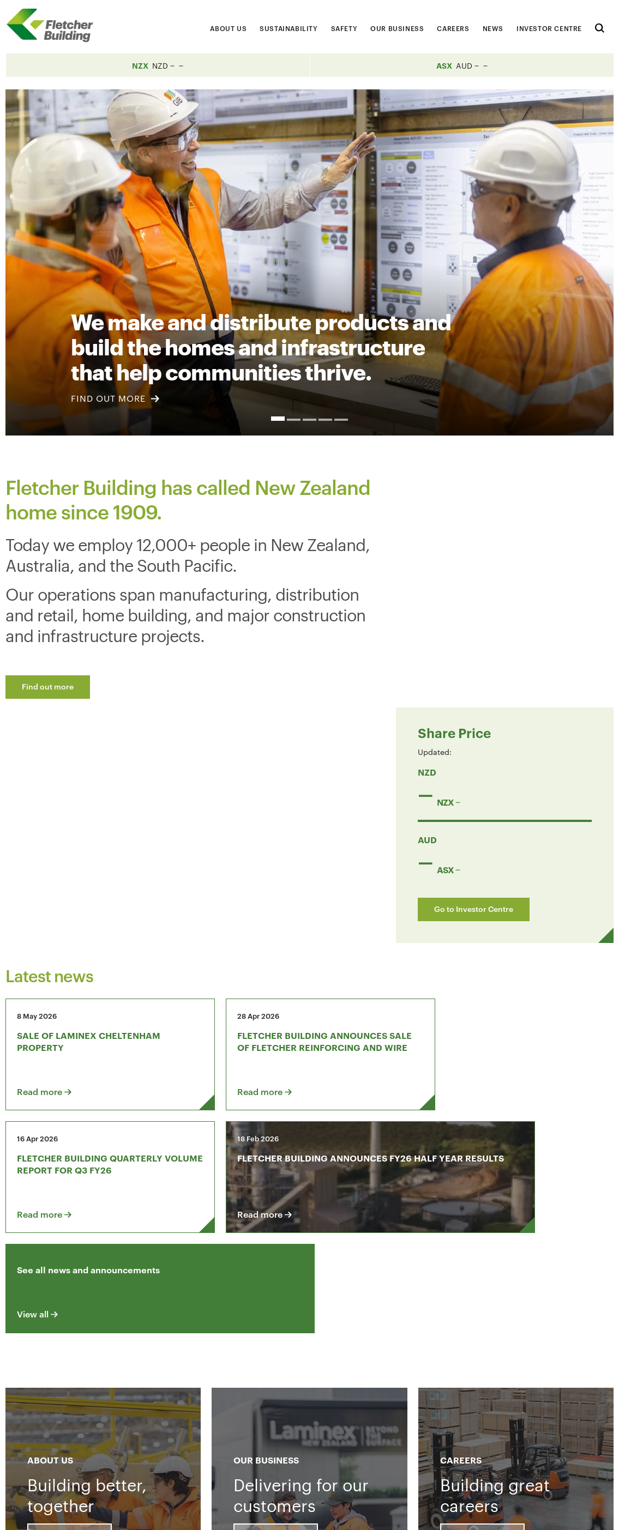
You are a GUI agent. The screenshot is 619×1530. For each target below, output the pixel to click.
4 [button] (325, 420)
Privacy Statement (488, 1512)
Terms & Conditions (404, 1512)
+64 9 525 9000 (87, 1462)
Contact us (85, 1384)
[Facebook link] (446, 1384)
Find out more (48, 686)
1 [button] (278, 418)
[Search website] (599, 26)
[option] (309, 262)
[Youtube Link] (508, 1384)
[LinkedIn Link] (477, 1384)
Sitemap (550, 1512)
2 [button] (294, 420)
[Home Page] (54, 25)
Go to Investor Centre (486, 674)
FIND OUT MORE (115, 398)
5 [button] (341, 420)
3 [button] (309, 420)
